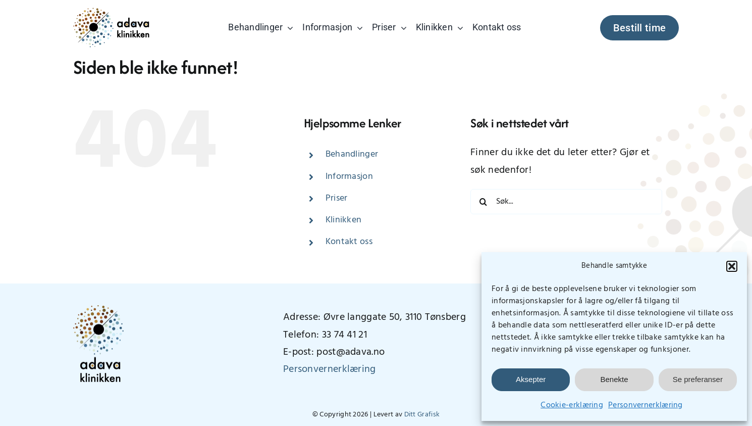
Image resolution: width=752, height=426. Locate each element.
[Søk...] (566, 201)
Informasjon (349, 176)
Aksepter (531, 379)
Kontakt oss (349, 241)
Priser (337, 198)
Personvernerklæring (645, 405)
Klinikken (344, 220)
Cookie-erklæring (572, 405)
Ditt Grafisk (422, 414)
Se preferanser (698, 379)
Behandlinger (352, 154)
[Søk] (483, 201)
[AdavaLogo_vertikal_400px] (98, 310)
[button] (732, 266)
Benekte (614, 379)
